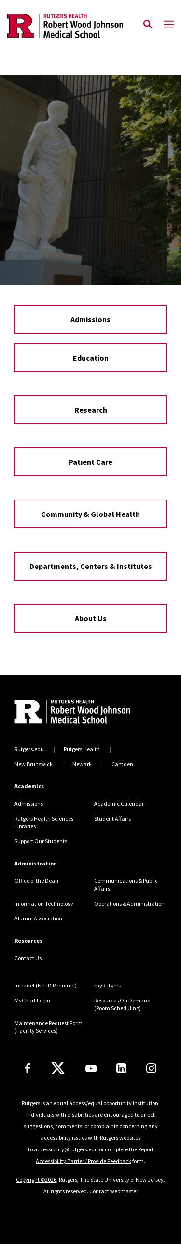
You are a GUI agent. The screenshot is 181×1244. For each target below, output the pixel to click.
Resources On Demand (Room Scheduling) (122, 1004)
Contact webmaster (113, 1191)
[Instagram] (151, 1068)
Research (90, 410)
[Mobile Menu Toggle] (169, 24)
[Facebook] (27, 1068)
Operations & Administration (129, 903)
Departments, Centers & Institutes (90, 566)
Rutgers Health (82, 749)
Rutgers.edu (29, 749)
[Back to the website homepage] (65, 26)
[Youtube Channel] (91, 1068)
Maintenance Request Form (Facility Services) (48, 1026)
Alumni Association (38, 918)
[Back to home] (79, 712)
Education (91, 358)
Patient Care (90, 462)
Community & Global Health (90, 514)
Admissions (90, 319)
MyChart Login (32, 1000)
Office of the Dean (36, 880)
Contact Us (28, 957)
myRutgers (107, 985)
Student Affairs (112, 818)
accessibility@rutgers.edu (66, 1149)
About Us (91, 618)
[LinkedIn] (121, 1068)
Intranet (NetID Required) (45, 985)
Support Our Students (40, 841)
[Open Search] (147, 24)
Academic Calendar (119, 803)
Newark (82, 764)
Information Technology (43, 903)
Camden (122, 764)
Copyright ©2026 (36, 1179)
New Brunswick (33, 764)
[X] (58, 1068)
